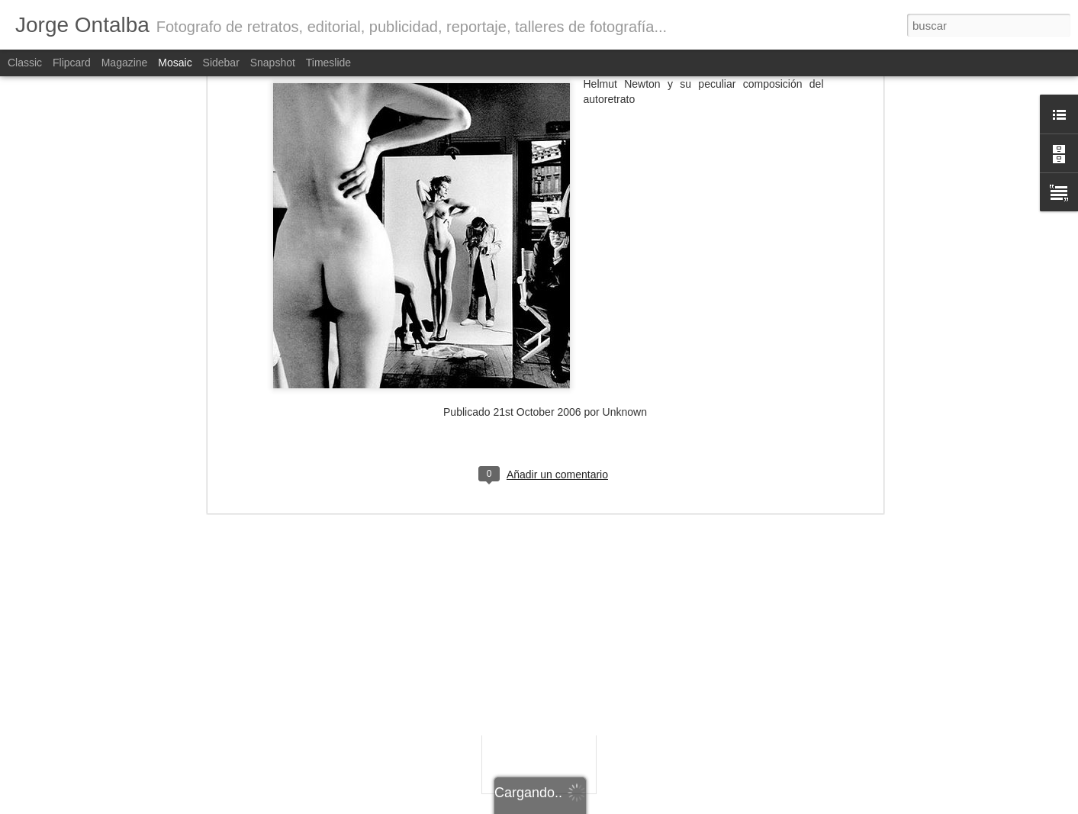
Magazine (124, 62)
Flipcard (72, 62)
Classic (25, 62)
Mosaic (174, 62)
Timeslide (328, 62)
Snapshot (272, 62)
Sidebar (221, 62)
